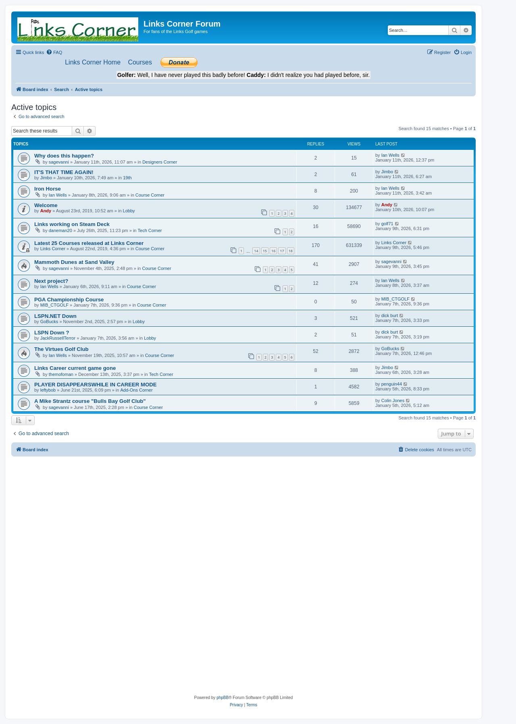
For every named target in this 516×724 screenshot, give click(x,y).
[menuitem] (54, 52)
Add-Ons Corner (136, 390)
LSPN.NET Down (55, 316)
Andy (46, 210)
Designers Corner (159, 162)
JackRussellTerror (57, 338)
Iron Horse (47, 189)
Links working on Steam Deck (72, 224)
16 (273, 250)
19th (127, 177)
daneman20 (60, 230)
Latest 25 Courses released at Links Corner (89, 243)
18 (291, 250)
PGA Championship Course (69, 300)
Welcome (46, 205)
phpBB (222, 697)
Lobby (129, 210)
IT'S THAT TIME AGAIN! (64, 172)
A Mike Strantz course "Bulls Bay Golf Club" (90, 401)
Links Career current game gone (75, 368)
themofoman (61, 374)
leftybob (48, 390)
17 (282, 250)
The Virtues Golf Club (61, 349)
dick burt (389, 315)
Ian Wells (390, 155)
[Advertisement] (243, 517)
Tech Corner (150, 230)
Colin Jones (392, 400)
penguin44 (391, 384)
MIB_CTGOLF (54, 305)
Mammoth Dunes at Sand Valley (74, 262)
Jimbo (46, 177)
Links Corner (52, 248)
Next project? (51, 281)
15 (265, 250)
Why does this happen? (64, 156)
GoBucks (49, 321)
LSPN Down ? (51, 333)
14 (256, 250)
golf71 (387, 223)
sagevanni (59, 162)
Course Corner (149, 195)
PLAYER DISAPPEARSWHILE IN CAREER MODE (95, 385)
